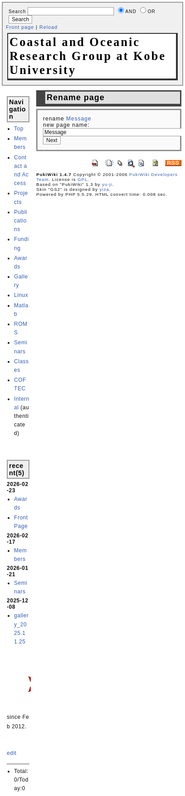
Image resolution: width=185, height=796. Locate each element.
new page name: (66, 125)
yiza (104, 189)
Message (78, 119)
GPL (82, 179)
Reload (48, 27)
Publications (20, 220)
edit (11, 753)
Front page (20, 27)
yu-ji (107, 184)
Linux (21, 295)
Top (19, 128)
